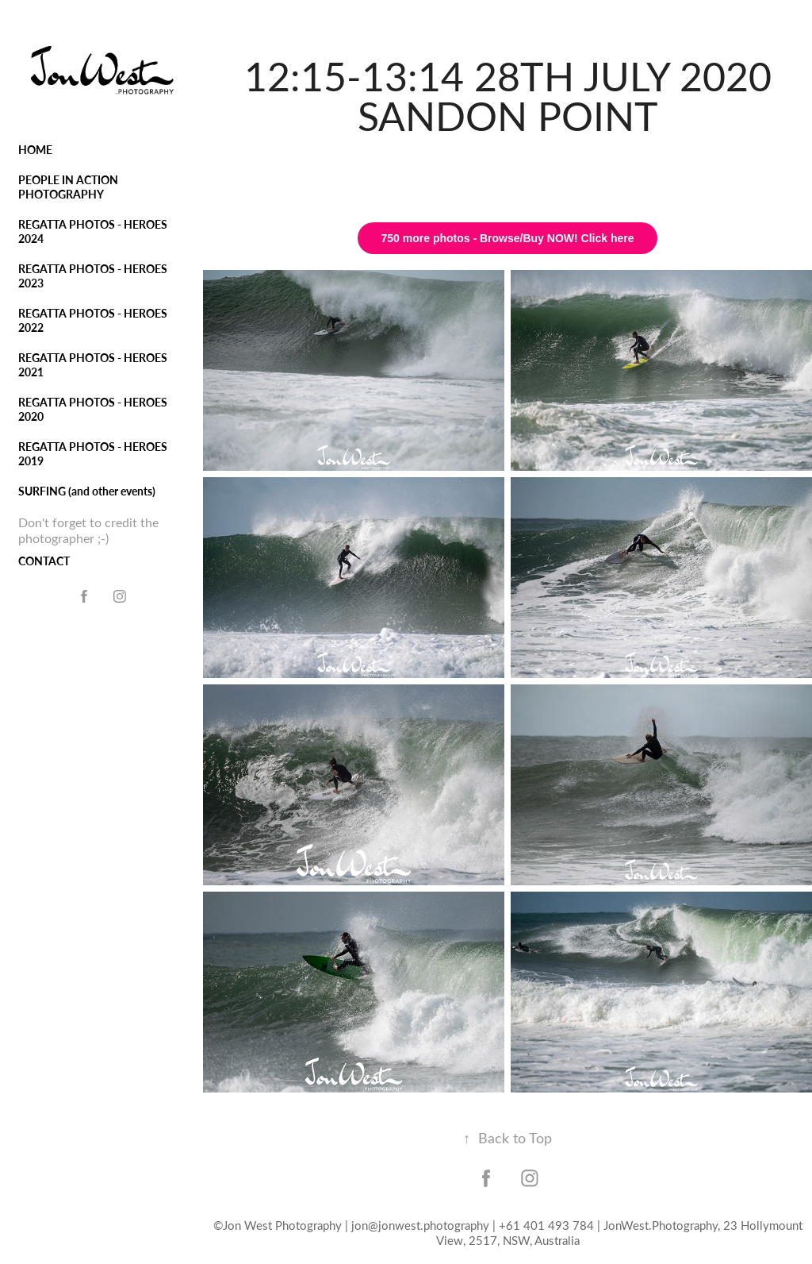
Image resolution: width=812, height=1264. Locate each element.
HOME (35, 149)
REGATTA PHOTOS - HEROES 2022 (92, 320)
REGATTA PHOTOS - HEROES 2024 (92, 231)
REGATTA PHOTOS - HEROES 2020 (92, 409)
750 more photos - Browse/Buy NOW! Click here (507, 238)
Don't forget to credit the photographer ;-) (88, 530)
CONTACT (44, 560)
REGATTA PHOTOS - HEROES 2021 (92, 365)
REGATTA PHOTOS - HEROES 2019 (92, 453)
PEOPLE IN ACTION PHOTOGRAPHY (68, 187)
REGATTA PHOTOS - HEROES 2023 (92, 276)
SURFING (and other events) (86, 491)
